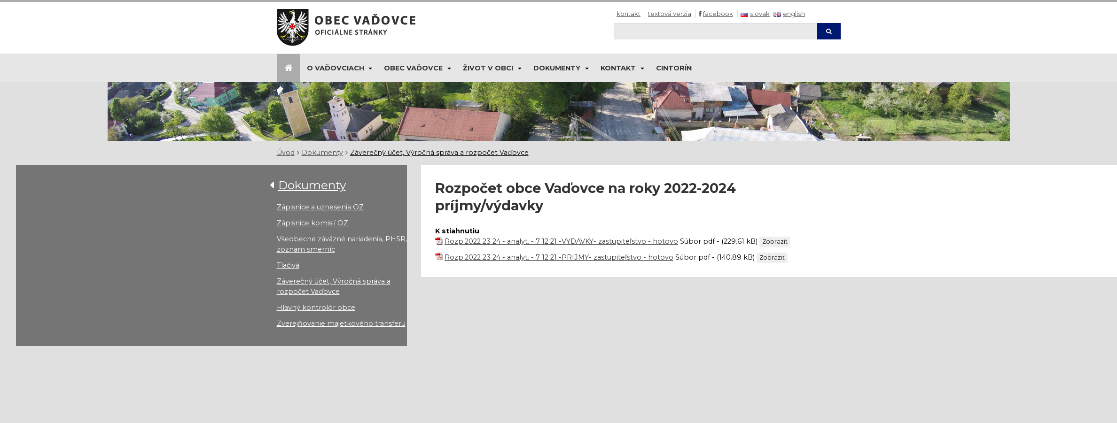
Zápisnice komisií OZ (312, 223)
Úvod (286, 152)
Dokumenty (556, 68)
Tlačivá (288, 265)
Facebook (718, 13)
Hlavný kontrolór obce (316, 307)
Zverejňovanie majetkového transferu (341, 323)
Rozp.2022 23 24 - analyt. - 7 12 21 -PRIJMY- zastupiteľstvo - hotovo (559, 257)
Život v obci (488, 68)
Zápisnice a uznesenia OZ (320, 207)
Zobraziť (775, 241)
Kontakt (629, 13)
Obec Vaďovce (413, 68)
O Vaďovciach (335, 68)
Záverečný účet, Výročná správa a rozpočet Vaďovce (439, 152)
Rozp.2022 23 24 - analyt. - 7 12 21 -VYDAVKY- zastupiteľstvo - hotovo (561, 241)
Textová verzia (669, 13)
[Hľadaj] (715, 31)
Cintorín (674, 68)
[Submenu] (370, 68)
